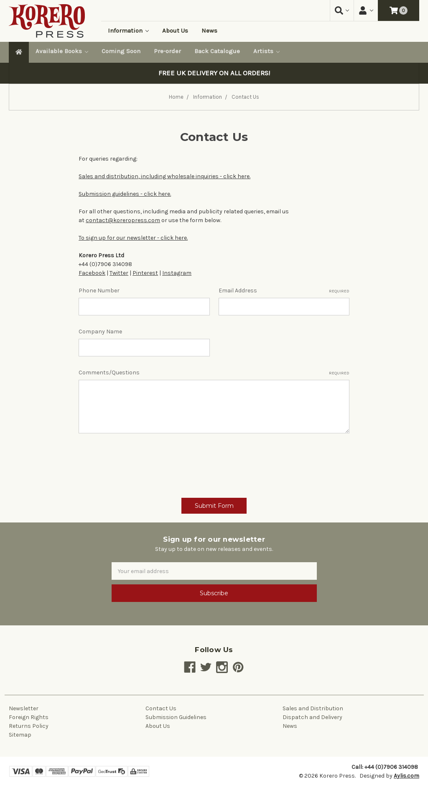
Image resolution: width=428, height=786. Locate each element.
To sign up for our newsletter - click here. (133, 237)
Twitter (119, 273)
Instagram (176, 273)
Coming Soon (121, 51)
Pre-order (167, 51)
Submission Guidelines (175, 717)
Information (128, 30)
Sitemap (20, 734)
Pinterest (145, 273)
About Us (175, 30)
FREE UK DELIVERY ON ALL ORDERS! (214, 73)
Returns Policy (28, 726)
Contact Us (160, 708)
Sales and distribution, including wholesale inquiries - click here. (164, 176)
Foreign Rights (28, 717)
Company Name (100, 331)
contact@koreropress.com (123, 220)
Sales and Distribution (313, 708)
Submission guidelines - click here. (125, 193)
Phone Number (99, 290)
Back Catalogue (217, 51)
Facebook (92, 273)
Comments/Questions (214, 372)
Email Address (284, 290)
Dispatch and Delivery (312, 717)
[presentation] (214, 461)
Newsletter (23, 708)
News (209, 30)
